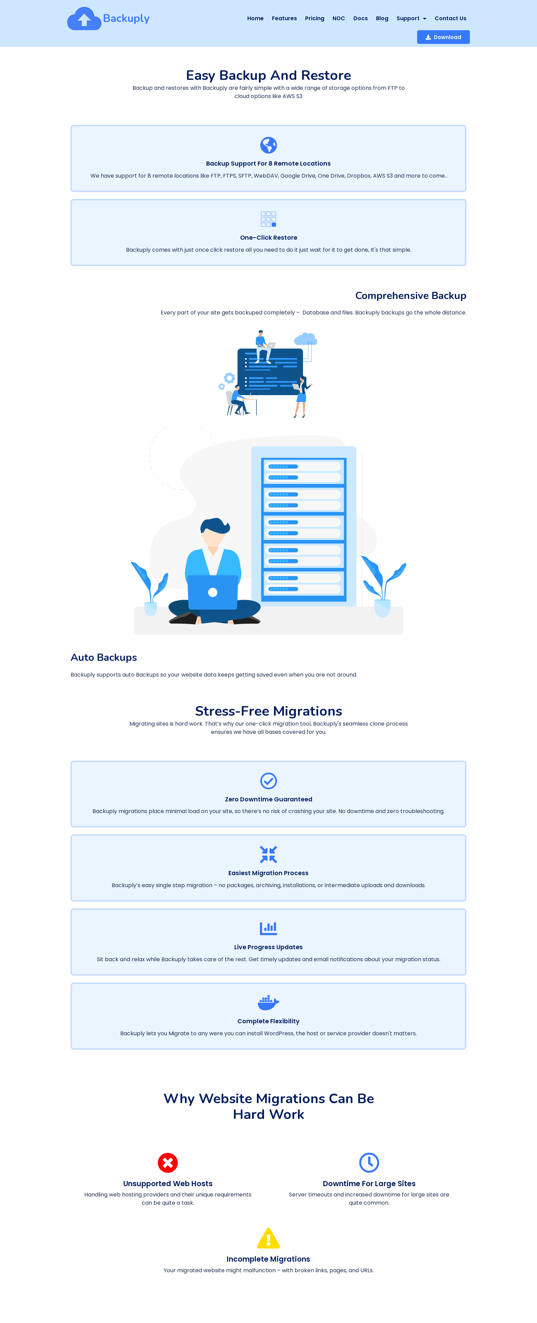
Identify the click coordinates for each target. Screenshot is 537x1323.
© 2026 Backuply (90, 1263)
